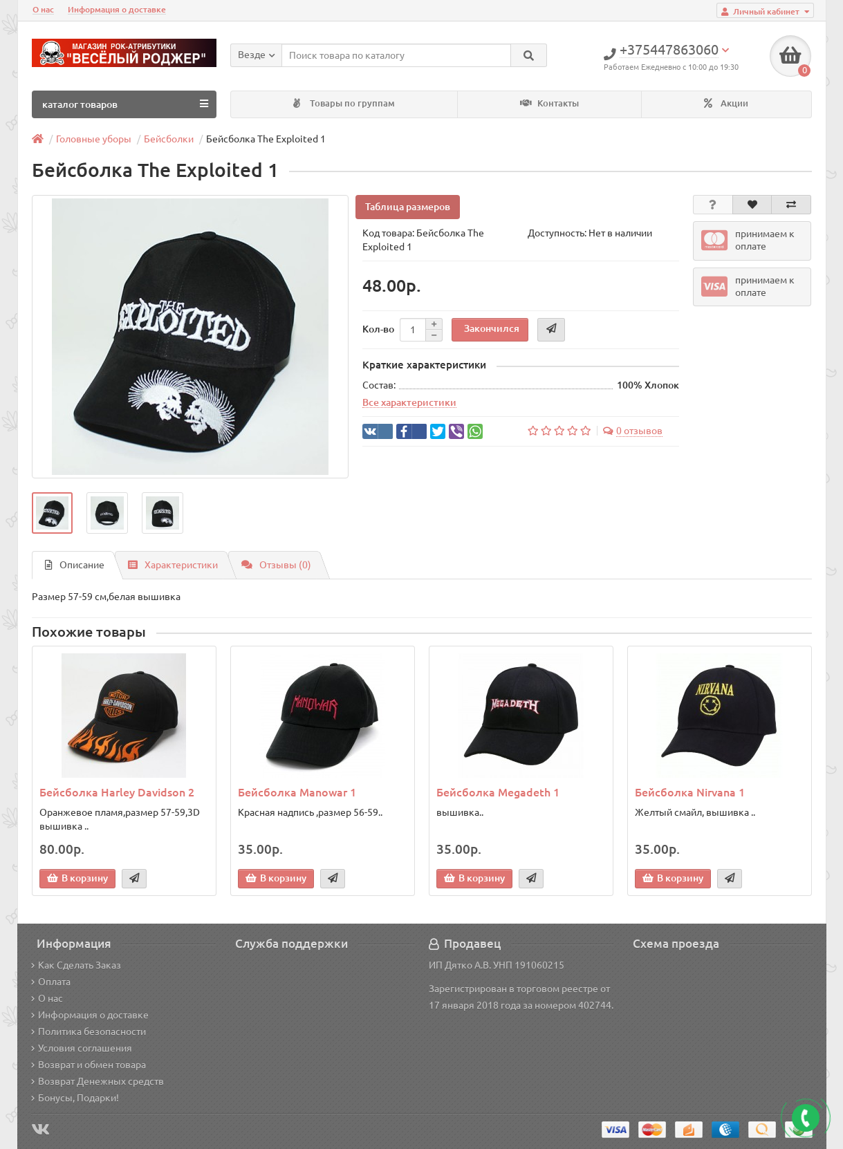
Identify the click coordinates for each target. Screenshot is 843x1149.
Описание (74, 564)
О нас (43, 9)
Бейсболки (169, 138)
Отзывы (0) (276, 564)
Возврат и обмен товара (88, 1064)
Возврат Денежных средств (97, 1081)
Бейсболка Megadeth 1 (497, 792)
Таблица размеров (407, 206)
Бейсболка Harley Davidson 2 (116, 792)
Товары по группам (344, 103)
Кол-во (378, 329)
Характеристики (173, 564)
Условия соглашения (81, 1048)
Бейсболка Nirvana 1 (690, 792)
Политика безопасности (88, 1031)
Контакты (549, 103)
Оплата (51, 981)
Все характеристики (409, 402)
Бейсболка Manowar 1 (297, 792)
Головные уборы (93, 138)
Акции (726, 103)
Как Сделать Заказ (76, 965)
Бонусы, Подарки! (75, 1097)
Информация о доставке (117, 9)
